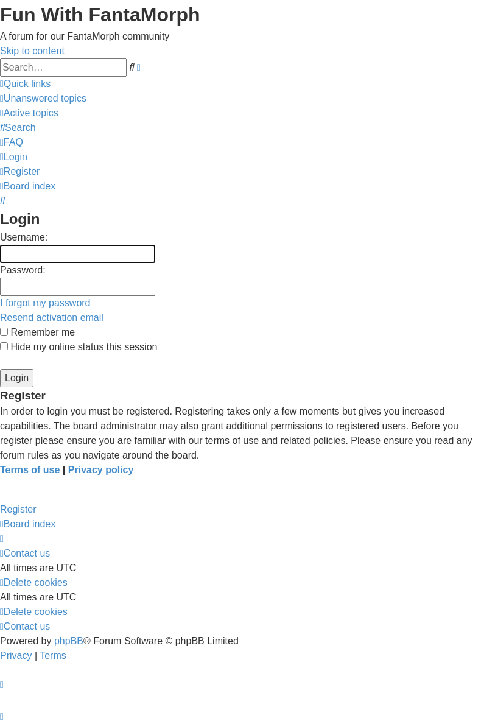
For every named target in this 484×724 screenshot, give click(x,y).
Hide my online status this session (78, 347)
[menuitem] (43, 98)
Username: (23, 237)
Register (18, 509)
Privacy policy (101, 470)
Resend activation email (51, 317)
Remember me (37, 332)
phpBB (68, 641)
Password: (23, 270)
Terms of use (30, 470)
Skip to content (32, 51)
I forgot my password (45, 303)
